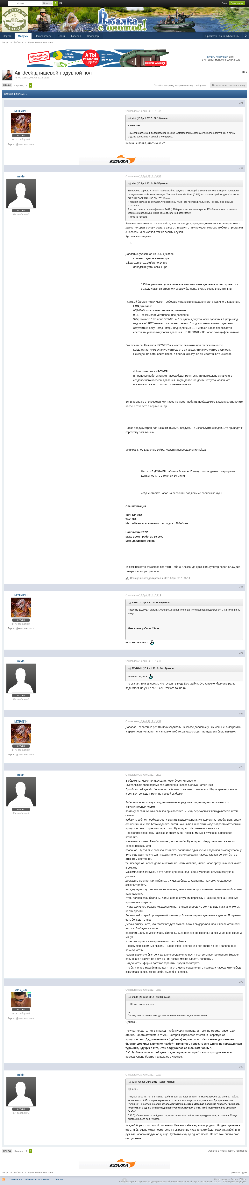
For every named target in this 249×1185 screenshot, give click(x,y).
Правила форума (238, 1172)
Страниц (18, 85)
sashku (25, 77)
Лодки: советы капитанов (40, 1172)
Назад (7, 85)
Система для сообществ (226, 1179)
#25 (241, 713)
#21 (241, 103)
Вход (224, 3)
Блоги (61, 36)
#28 (241, 1067)
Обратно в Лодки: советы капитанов (227, 1150)
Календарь (93, 36)
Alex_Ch (21, 990)
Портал (7, 36)
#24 (241, 653)
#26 (241, 767)
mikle (21, 176)
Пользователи (43, 36)
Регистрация (237, 3)
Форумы (23, 36)
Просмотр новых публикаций (222, 36)
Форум (5, 1172)
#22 (241, 168)
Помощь (59, 1179)
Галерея (76, 36)
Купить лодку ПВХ (217, 56)
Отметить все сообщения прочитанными (29, 1179)
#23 (241, 587)
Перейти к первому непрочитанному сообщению (180, 85)
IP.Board (243, 1179)
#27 (241, 982)
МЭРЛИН (20, 111)
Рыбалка (18, 1172)
